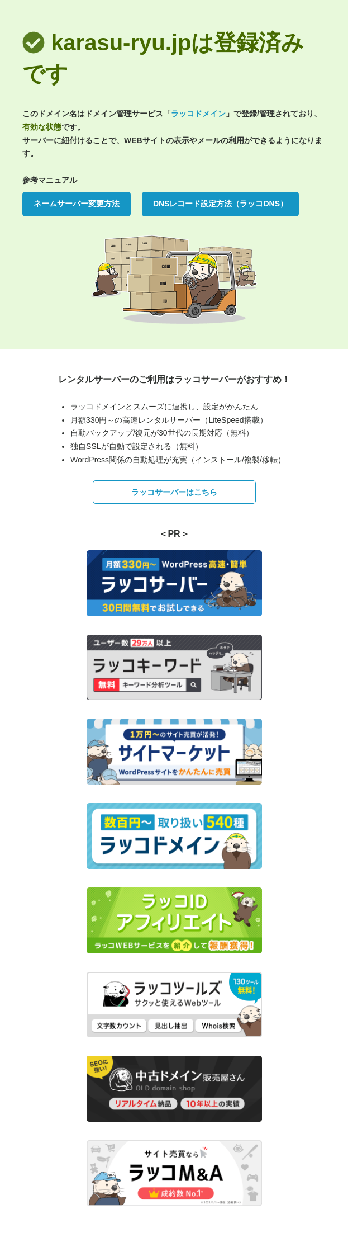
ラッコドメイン (198, 113)
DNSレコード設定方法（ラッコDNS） (220, 203)
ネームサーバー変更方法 (77, 203)
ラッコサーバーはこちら (174, 492)
